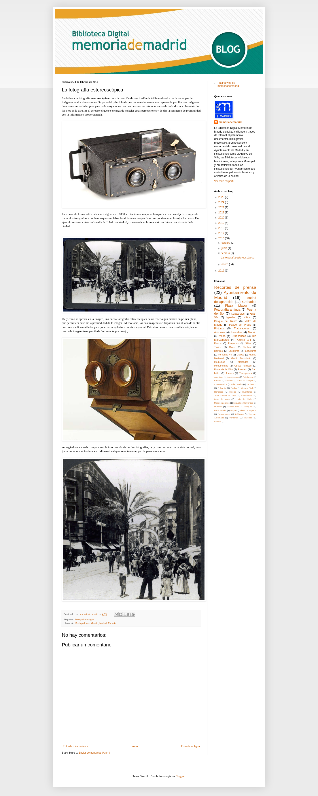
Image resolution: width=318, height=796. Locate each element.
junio (224, 248)
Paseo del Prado (240, 324)
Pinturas (219, 328)
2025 (221, 197)
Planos (217, 343)
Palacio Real (233, 406)
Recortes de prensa (235, 287)
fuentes (217, 421)
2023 (221, 207)
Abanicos (218, 377)
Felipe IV (222, 388)
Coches (247, 347)
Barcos (217, 380)
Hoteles (232, 392)
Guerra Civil (247, 388)
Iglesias (230, 317)
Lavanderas (246, 395)
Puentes (242, 369)
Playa (233, 410)
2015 (221, 270)
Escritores (234, 351)
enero (225, 264)
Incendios (236, 332)
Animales (219, 332)
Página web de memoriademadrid (228, 84)
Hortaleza (218, 392)
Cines (232, 347)
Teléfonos (239, 414)
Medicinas (219, 362)
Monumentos (221, 365)
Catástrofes (237, 313)
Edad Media (237, 384)
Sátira (248, 343)
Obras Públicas (243, 365)
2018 (221, 228)
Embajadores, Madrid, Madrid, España (95, 623)
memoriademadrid (230, 122)
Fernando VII (225, 354)
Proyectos (233, 343)
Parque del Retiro (225, 321)
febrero (226, 253)
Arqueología (232, 377)
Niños (247, 317)
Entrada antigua (190, 746)
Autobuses (248, 377)
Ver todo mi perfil (224, 181)
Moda (222, 336)
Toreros (230, 373)
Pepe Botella (220, 410)
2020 (221, 217)
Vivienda (248, 417)
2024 (221, 202)
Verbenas (233, 417)
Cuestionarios (220, 384)
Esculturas (250, 351)
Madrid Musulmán (241, 358)
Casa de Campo (245, 380)
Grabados (249, 302)
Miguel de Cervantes (243, 403)
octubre (226, 242)
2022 (221, 212)
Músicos (218, 406)
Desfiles (218, 351)
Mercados (243, 362)
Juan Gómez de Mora (225, 395)
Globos (240, 354)
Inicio (135, 746)
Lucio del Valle (244, 399)
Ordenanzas (239, 336)
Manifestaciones (221, 403)
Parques (248, 406)
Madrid (252, 332)
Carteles (229, 380)
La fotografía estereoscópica (237, 257)
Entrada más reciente (75, 746)
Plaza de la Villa (223, 369)
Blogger (180, 776)
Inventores (247, 392)
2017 (221, 233)
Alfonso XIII (244, 339)
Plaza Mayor (236, 305)
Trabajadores (242, 328)
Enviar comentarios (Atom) (94, 752)
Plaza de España (248, 410)
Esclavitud (251, 384)
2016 (221, 238)
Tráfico (217, 347)
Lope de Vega (222, 399)
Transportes (245, 373)
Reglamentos (224, 414)
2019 (221, 222)
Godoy (234, 388)
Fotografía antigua (84, 619)
